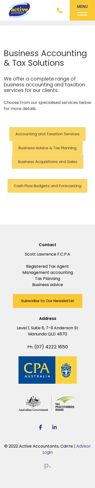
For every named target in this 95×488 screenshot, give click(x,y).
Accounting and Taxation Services (47, 134)
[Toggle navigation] (82, 10)
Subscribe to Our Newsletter (47, 300)
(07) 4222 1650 (51, 347)
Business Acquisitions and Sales (47, 162)
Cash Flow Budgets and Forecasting (47, 186)
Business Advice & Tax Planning (47, 148)
